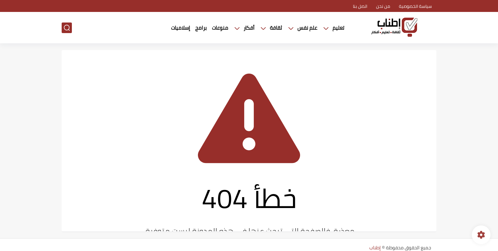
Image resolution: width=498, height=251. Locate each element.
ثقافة (276, 28)
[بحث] (67, 28)
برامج (201, 28)
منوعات (220, 28)
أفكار (249, 28)
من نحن (383, 6)
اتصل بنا (360, 6)
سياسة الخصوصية (415, 6)
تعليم (338, 28)
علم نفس (307, 28)
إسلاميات (180, 28)
